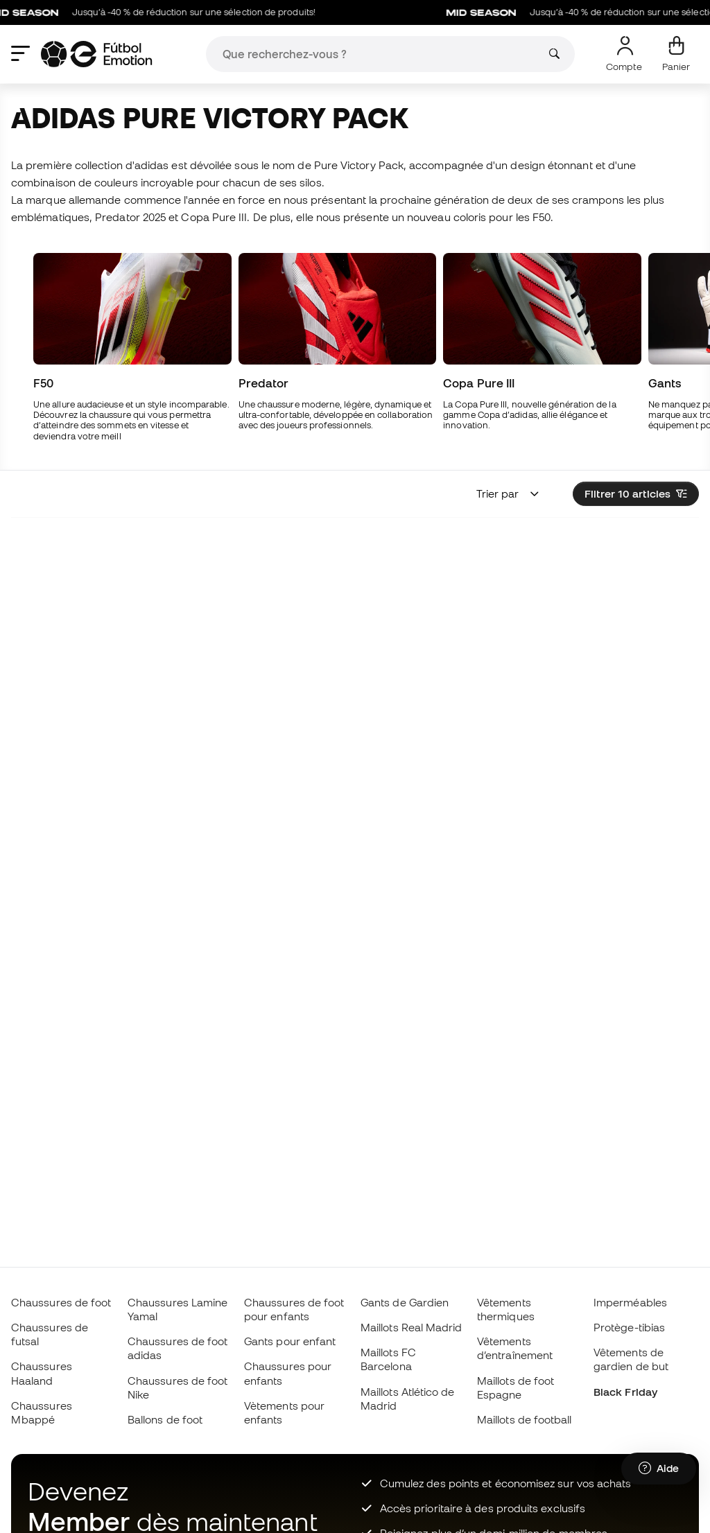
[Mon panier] (676, 54)
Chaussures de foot (61, 1302)
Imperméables (630, 1302)
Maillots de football (524, 1419)
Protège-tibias (629, 1327)
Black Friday (625, 1391)
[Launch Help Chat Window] (658, 1468)
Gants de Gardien (405, 1302)
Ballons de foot (165, 1419)
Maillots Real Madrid (411, 1327)
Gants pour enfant (290, 1341)
